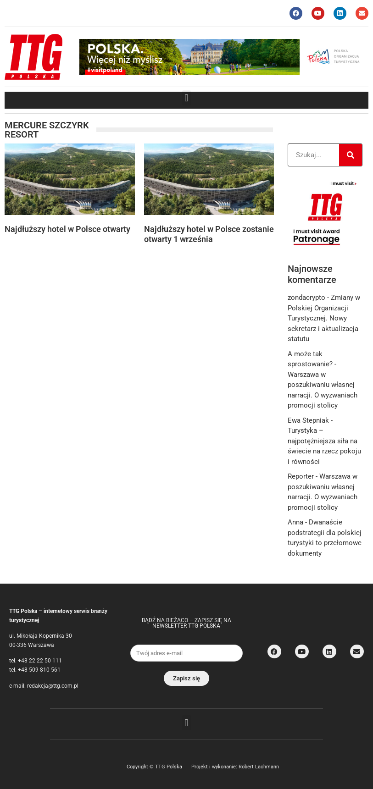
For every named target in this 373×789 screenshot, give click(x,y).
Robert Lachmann (259, 767)
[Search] (350, 155)
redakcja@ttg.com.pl (52, 686)
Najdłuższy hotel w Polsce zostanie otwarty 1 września (209, 234)
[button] (186, 97)
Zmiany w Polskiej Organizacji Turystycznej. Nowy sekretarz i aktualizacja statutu (324, 318)
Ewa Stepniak (308, 420)
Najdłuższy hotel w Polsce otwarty (67, 229)
